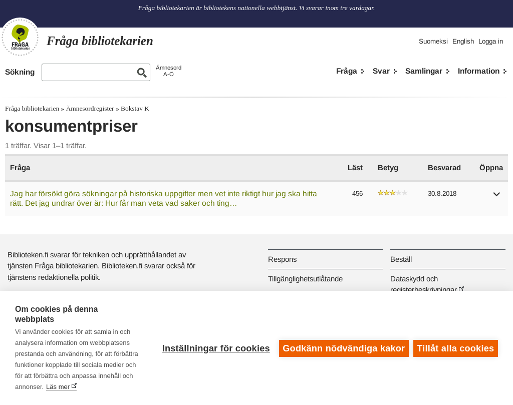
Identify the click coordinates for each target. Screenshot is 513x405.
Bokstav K (135, 108)
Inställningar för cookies (215, 348)
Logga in (490, 41)
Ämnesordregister (90, 108)
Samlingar (423, 71)
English (463, 41)
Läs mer (94, 386)
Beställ (401, 259)
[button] (497, 197)
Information (478, 71)
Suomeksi (433, 41)
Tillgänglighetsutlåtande (305, 278)
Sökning (20, 72)
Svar (381, 71)
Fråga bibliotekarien (32, 108)
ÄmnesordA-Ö (168, 71)
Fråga (346, 71)
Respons (282, 259)
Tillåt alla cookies (455, 348)
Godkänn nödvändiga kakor (343, 348)
